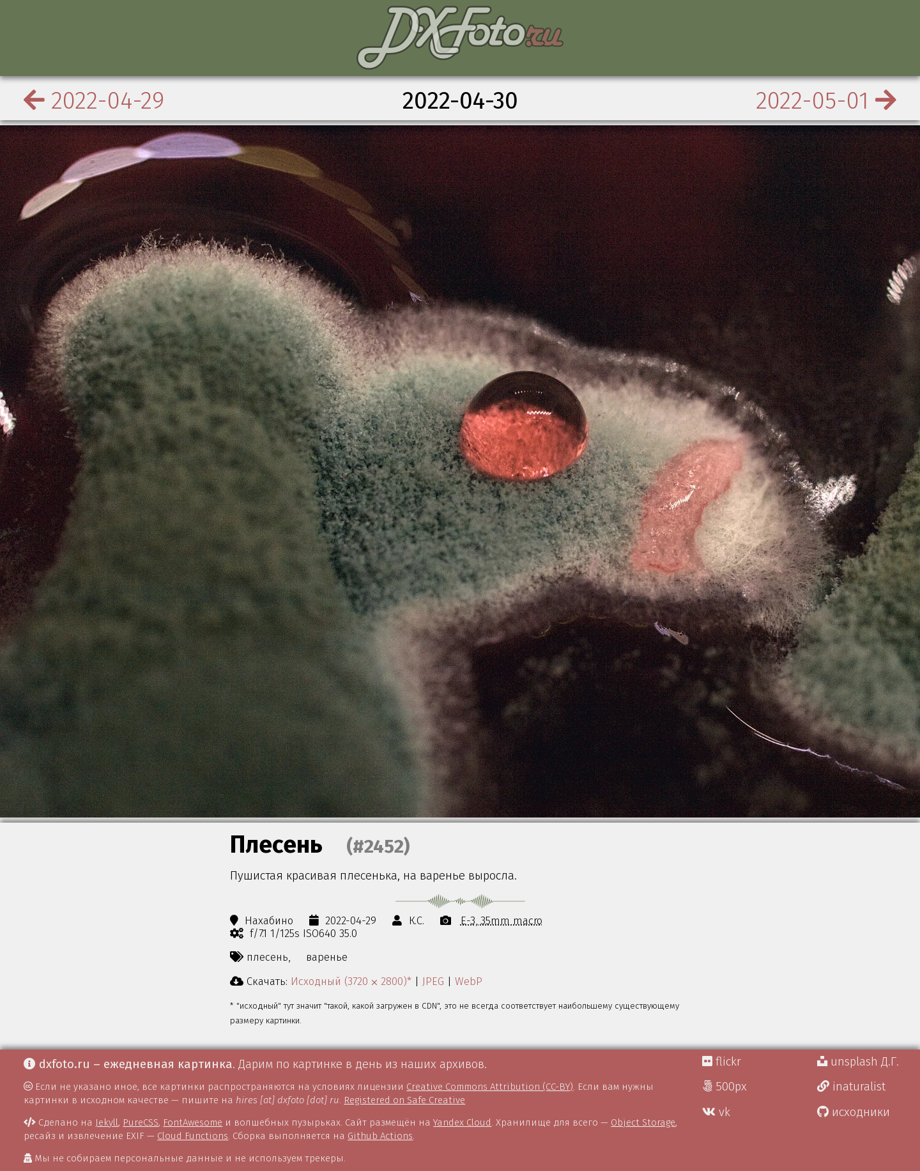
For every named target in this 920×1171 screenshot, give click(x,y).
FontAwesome (192, 1122)
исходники (853, 1112)
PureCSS (140, 1122)
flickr (721, 1062)
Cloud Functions (192, 1136)
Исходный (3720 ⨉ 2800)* (351, 981)
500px (724, 1087)
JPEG (433, 981)
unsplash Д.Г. (858, 1062)
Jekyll (106, 1122)
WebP (468, 981)
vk (716, 1112)
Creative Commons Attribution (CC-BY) (489, 1086)
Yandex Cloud (462, 1122)
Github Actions (380, 1136)
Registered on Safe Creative (404, 1100)
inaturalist (851, 1087)
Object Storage (643, 1122)
